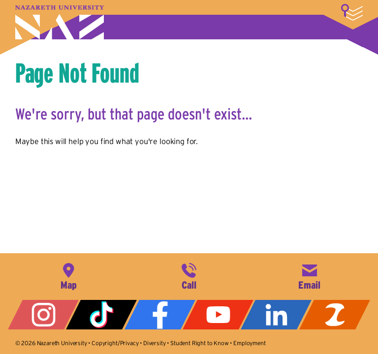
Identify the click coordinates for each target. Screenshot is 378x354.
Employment (249, 343)
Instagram (43, 314)
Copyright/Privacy (115, 343)
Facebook (160, 314)
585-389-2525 (189, 275)
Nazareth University (59, 22)
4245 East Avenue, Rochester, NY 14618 (68, 275)
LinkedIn (276, 314)
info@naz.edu (309, 275)
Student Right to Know (199, 343)
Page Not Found (77, 73)
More (352, 12)
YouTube (218, 314)
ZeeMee (335, 314)
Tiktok (101, 314)
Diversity (154, 343)
